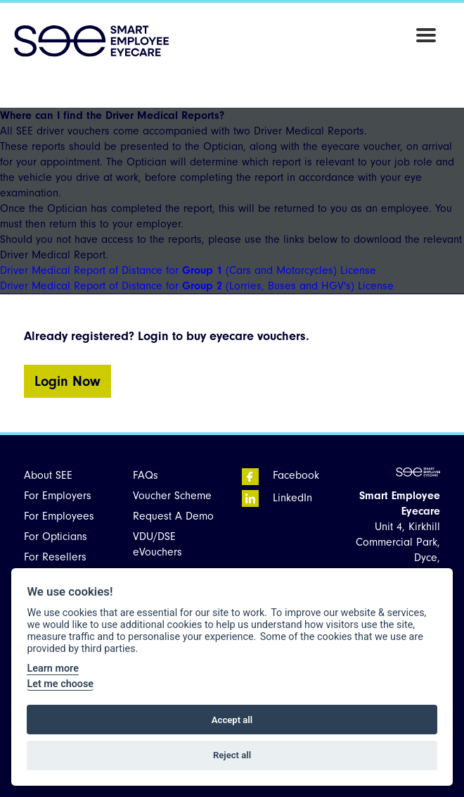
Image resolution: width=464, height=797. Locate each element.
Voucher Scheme (172, 495)
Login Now (67, 381)
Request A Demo (173, 516)
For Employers (57, 495)
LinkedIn (277, 497)
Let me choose (60, 684)
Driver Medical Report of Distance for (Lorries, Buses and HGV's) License (197, 286)
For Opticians (55, 536)
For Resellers (55, 557)
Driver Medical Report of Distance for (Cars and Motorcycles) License (188, 270)
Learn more (52, 668)
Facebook (280, 475)
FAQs (145, 475)
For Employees (59, 516)
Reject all (232, 755)
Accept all (232, 720)
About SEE (48, 475)
